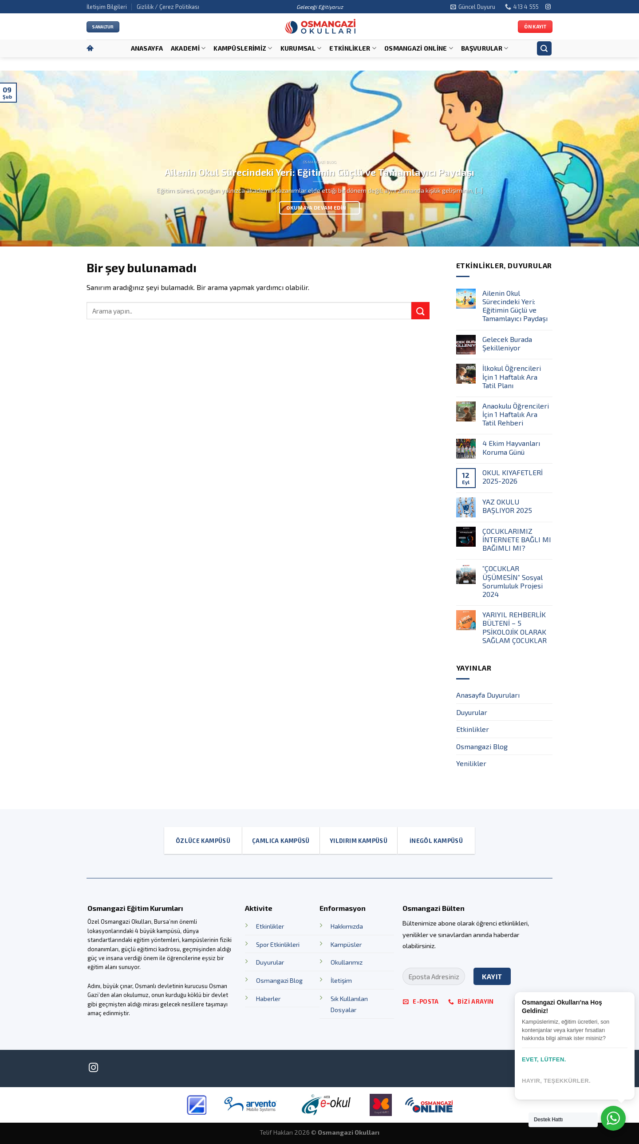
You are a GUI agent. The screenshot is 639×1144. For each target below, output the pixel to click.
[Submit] (420, 310)
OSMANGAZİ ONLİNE (418, 48)
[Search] (544, 48)
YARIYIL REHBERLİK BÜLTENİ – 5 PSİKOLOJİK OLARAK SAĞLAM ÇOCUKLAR (514, 627)
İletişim (341, 980)
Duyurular (471, 712)
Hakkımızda (347, 926)
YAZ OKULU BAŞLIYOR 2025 (507, 505)
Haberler (268, 998)
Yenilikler (471, 763)
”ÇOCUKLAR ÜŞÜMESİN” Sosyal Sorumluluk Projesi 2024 (512, 581)
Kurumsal (301, 48)
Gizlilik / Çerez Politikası (168, 6)
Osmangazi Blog (482, 746)
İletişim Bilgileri (107, 6)
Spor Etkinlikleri (278, 944)
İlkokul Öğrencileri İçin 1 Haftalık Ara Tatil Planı (511, 376)
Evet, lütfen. (544, 1059)
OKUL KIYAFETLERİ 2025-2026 (512, 476)
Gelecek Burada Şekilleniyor (507, 343)
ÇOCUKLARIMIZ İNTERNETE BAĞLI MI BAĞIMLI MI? (516, 539)
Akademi (188, 48)
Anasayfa (147, 48)
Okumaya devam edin (319, 207)
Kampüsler (346, 944)
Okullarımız (347, 962)
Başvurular (484, 48)
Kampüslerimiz (242, 48)
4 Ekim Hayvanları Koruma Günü (511, 447)
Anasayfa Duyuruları (488, 695)
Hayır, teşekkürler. (556, 1080)
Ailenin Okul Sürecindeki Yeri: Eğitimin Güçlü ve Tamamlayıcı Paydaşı (515, 306)
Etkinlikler (352, 48)
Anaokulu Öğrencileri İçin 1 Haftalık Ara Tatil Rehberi (515, 414)
